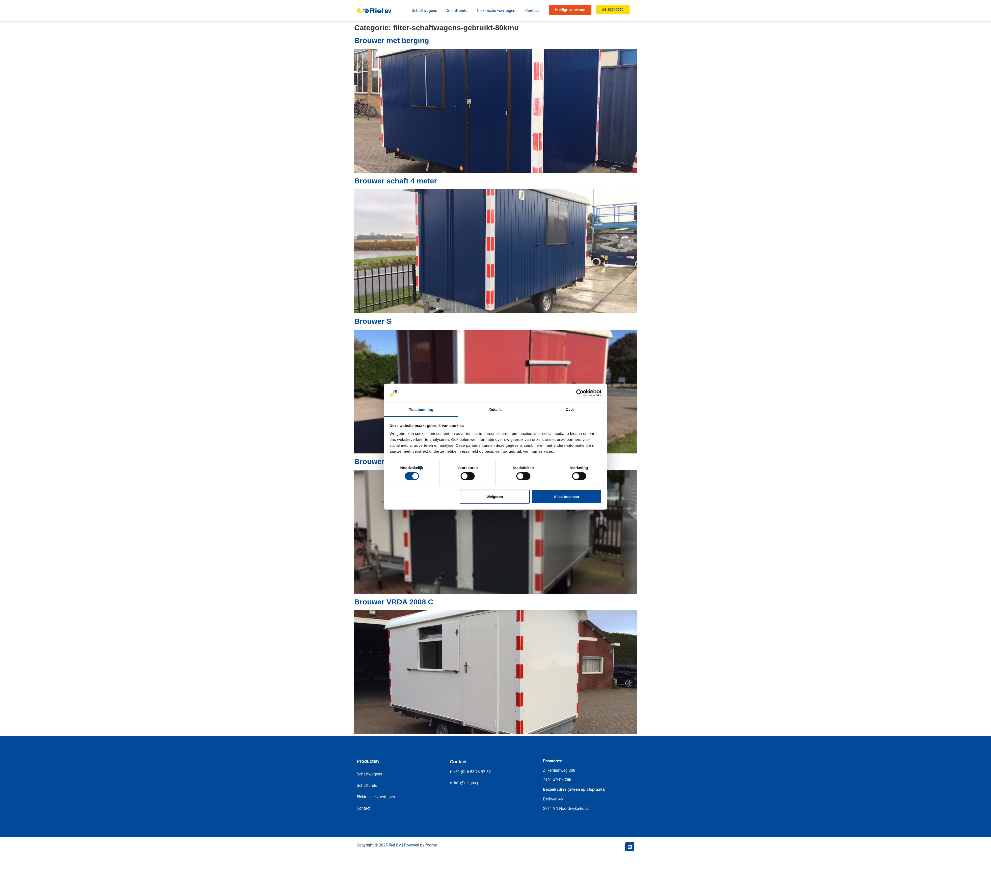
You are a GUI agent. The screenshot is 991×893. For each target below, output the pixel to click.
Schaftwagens (424, 10)
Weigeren (494, 496)
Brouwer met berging (391, 40)
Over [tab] (570, 409)
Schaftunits (457, 10)
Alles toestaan (566, 496)
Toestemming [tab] (421, 409)
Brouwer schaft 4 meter (395, 181)
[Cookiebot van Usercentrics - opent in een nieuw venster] (580, 393)
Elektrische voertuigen (496, 10)
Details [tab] (495, 409)
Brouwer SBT (377, 461)
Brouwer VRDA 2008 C (393, 602)
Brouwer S (372, 321)
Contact (532, 10)
